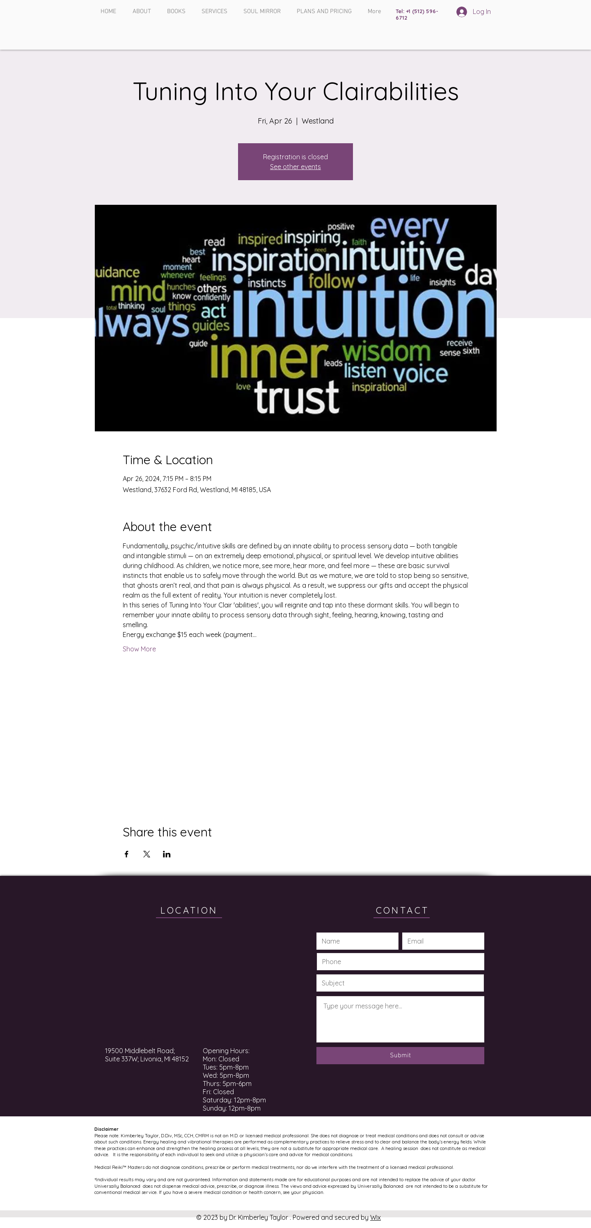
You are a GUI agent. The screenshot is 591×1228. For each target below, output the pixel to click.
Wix (375, 1217)
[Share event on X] (147, 854)
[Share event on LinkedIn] (167, 854)
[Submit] (400, 1055)
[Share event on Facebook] (127, 854)
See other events (295, 167)
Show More (139, 649)
